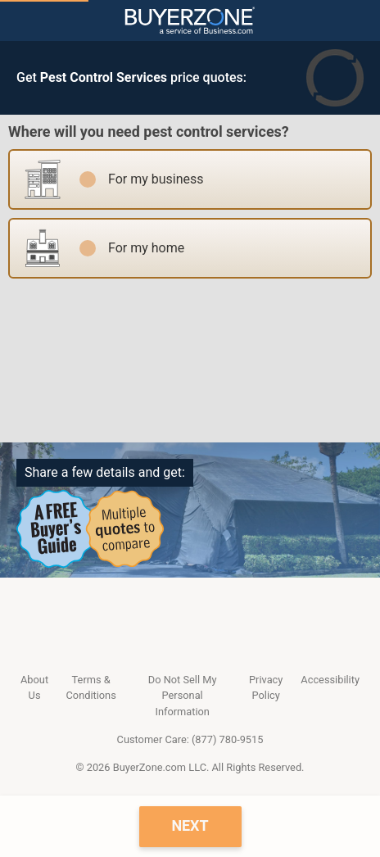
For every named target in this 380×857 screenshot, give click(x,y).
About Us (34, 687)
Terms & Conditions (91, 687)
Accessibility (330, 679)
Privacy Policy (266, 687)
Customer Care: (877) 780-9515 (190, 739)
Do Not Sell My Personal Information (182, 695)
